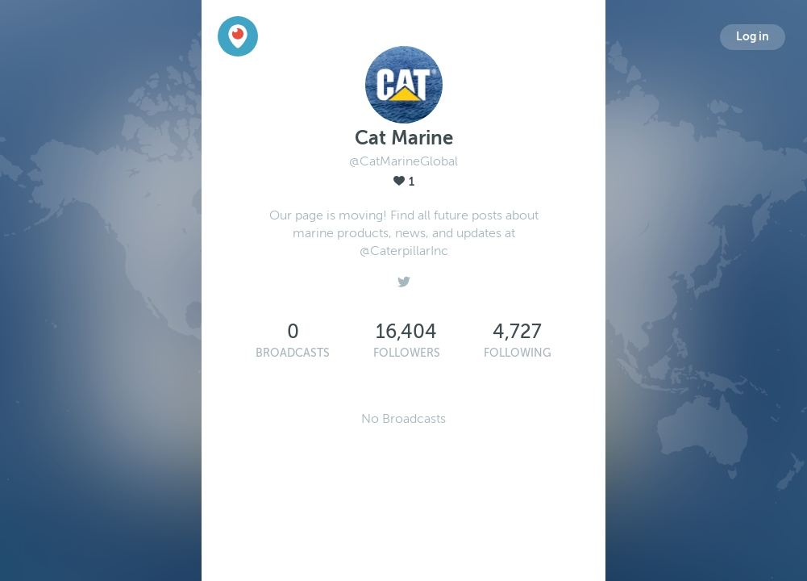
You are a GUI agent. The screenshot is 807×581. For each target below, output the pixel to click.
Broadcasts (293, 353)
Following (517, 353)
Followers (406, 353)
